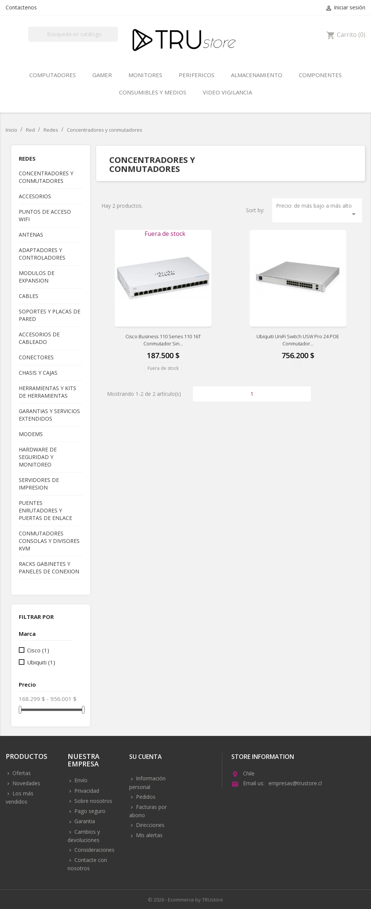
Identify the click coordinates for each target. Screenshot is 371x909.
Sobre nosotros (92, 800)
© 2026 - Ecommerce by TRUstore (185, 899)
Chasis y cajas (38, 372)
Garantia (84, 821)
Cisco (38, 650)
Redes (27, 158)
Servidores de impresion (39, 483)
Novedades (25, 783)
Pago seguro (89, 811)
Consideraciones (94, 849)
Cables (28, 295)
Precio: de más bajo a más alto (317, 210)
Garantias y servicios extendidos (49, 414)
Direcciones (149, 824)
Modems (31, 434)
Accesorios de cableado (39, 338)
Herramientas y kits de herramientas (47, 392)
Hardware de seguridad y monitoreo (38, 457)
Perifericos (196, 75)
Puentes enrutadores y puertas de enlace (45, 510)
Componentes (320, 75)
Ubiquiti (41, 662)
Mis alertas (148, 835)
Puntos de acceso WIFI (45, 215)
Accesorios (35, 196)
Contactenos (21, 7)
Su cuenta (145, 757)
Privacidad (86, 790)
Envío (80, 780)
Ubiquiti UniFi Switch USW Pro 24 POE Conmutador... (297, 340)
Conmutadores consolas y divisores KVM (49, 541)
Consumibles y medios (152, 92)
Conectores (36, 357)
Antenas (31, 234)
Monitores (145, 75)
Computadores (52, 75)
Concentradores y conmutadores (46, 177)
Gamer (102, 75)
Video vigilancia (227, 92)
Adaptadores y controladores (42, 253)
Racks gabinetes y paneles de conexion (49, 567)
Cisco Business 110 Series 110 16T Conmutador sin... (163, 340)
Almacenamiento (256, 75)
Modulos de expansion (36, 276)
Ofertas (21, 773)
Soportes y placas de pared (49, 315)
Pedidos (144, 796)
